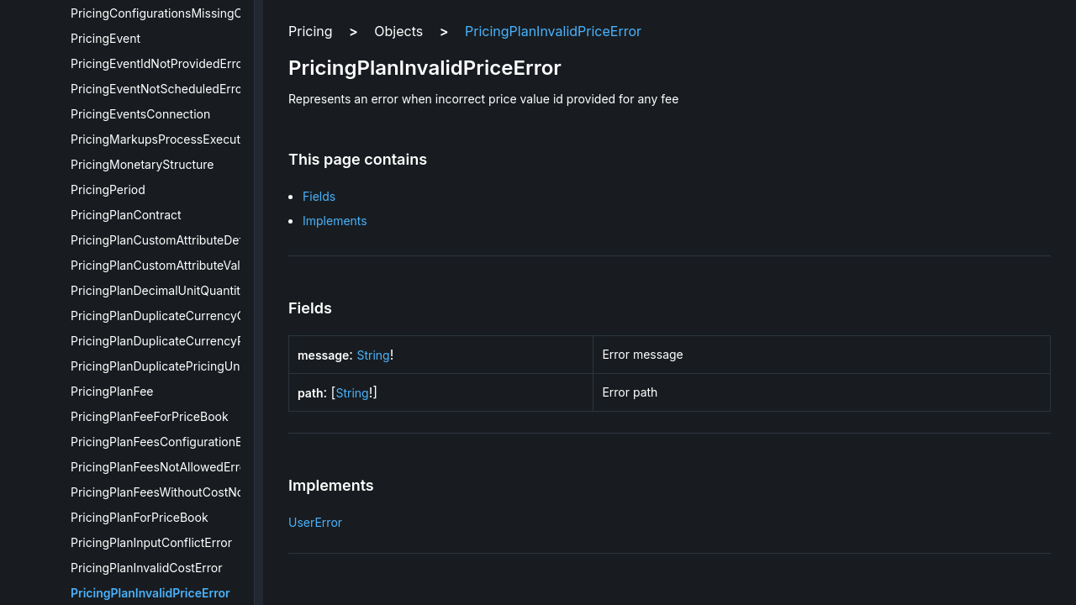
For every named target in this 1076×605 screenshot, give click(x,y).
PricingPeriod (108, 189)
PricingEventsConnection (140, 114)
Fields (319, 196)
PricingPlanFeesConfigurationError (167, 441)
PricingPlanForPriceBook (139, 517)
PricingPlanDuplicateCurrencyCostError (180, 315)
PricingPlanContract (126, 215)
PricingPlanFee (112, 391)
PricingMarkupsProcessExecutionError (178, 139)
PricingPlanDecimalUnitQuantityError (173, 290)
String (372, 355)
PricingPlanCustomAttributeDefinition (174, 240)
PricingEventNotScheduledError (159, 89)
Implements (335, 220)
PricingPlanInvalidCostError (147, 567)
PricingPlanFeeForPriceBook (150, 416)
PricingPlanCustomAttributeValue (162, 265)
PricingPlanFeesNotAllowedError (161, 467)
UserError (315, 522)
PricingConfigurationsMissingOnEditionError (193, 13)
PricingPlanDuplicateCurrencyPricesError (185, 341)
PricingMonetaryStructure (142, 164)
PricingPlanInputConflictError (151, 542)
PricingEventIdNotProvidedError (159, 63)
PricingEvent (105, 38)
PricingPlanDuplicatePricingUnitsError (175, 366)
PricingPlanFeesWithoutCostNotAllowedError (195, 492)
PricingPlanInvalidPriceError (150, 593)
